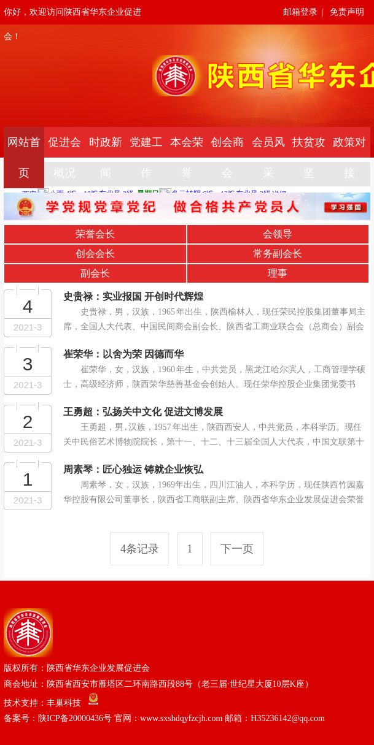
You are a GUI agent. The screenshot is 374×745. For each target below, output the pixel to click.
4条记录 (139, 549)
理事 (277, 273)
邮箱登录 (300, 12)
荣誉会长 (95, 234)
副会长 (95, 273)
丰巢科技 (64, 702)
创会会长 (95, 253)
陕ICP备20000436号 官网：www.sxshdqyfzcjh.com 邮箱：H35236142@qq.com (181, 718)
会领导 (277, 234)
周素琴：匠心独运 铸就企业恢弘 (133, 469)
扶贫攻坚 (308, 157)
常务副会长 (277, 253)
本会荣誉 (186, 157)
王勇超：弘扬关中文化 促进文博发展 (143, 412)
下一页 (237, 549)
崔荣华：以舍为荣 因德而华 (123, 354)
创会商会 (227, 157)
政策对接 (349, 157)
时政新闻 (105, 157)
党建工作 (146, 157)
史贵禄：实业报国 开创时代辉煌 (133, 296)
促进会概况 (64, 157)
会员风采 (268, 157)
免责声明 (347, 12)
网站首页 (24, 157)
